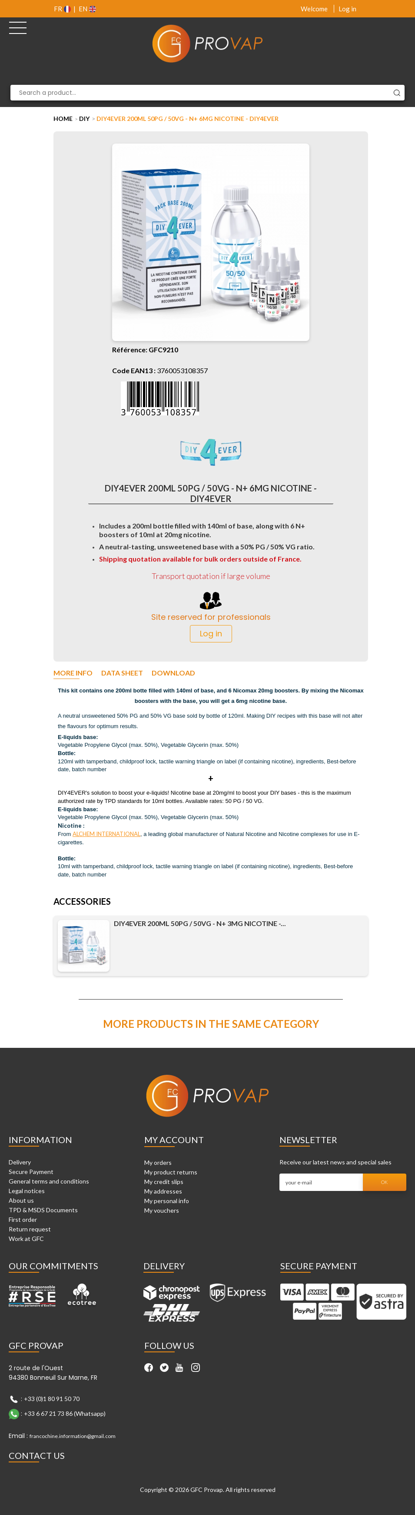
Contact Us (37, 1455)
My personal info (166, 1200)
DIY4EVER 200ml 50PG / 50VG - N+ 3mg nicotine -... (200, 923)
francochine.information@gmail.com (73, 1436)
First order (23, 1219)
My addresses (163, 1191)
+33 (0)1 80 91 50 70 (52, 1398)
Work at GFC (26, 1238)
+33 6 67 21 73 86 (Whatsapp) (65, 1413)
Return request (30, 1229)
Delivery (20, 1162)
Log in (347, 9)
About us (21, 1200)
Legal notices (27, 1190)
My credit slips (163, 1181)
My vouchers (161, 1210)
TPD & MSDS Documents (43, 1210)
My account (174, 1139)
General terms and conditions (49, 1181)
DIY (84, 118)
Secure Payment (31, 1171)
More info (73, 673)
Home (63, 118)
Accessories (82, 902)
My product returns (170, 1172)
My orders (158, 1162)
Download (173, 673)
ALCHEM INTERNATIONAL (106, 833)
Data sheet (122, 673)
